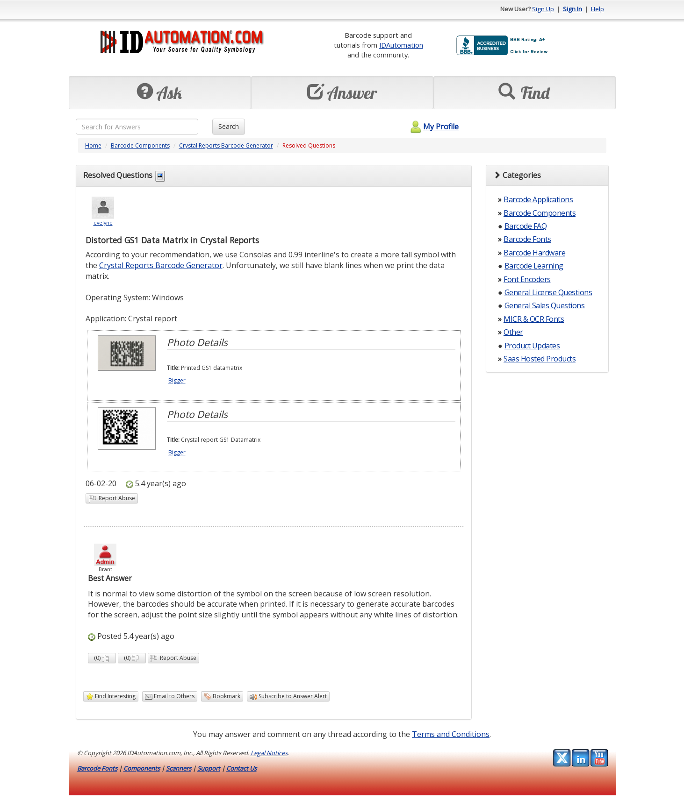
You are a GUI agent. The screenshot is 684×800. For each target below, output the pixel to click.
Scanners (178, 768)
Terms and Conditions (451, 734)
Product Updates (532, 345)
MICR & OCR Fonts (534, 319)
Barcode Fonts (527, 239)
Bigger (177, 380)
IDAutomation (401, 45)
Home (93, 145)
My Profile (433, 126)
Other (513, 332)
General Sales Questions (544, 305)
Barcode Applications (538, 199)
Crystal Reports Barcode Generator (226, 145)
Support (208, 768)
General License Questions (548, 292)
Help (597, 9)
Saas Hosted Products (540, 359)
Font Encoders (527, 279)
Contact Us (241, 768)
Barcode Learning (533, 266)
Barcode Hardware (534, 253)
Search (228, 126)
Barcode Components (140, 145)
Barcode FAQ (525, 226)
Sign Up (543, 9)
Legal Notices (269, 753)
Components (141, 768)
